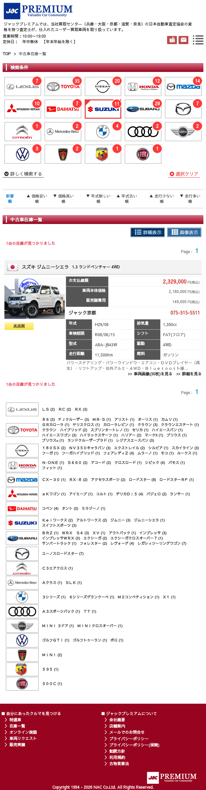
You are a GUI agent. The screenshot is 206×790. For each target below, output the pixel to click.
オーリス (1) (148, 419)
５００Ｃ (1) (52, 683)
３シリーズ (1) (54, 596)
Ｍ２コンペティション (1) (139, 596)
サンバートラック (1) (59, 543)
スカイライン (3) (185, 447)
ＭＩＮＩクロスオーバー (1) (100, 625)
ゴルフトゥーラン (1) (90, 640)
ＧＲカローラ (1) (55, 424)
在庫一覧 (17, 726)
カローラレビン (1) (118, 424)
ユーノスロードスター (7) (63, 553)
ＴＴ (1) (89, 611)
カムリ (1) (169, 419)
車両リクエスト (23, 738)
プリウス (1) (176, 435)
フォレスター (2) (93, 543)
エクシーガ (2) (95, 538)
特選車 (15, 719)
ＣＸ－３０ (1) (54, 479)
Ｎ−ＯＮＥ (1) (53, 462)
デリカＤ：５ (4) (129, 493)
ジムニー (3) (121, 520)
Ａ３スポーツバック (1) (61, 611)
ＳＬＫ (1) (73, 582)
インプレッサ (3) (153, 532)
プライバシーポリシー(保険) (134, 744)
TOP (6, 53)
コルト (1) (104, 493)
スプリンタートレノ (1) (110, 429)
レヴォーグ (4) (122, 543)
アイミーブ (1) (81, 493)
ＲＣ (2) (64, 409)
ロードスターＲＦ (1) (176, 479)
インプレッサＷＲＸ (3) (61, 538)
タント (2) (70, 508)
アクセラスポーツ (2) (108, 479)
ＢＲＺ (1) (50, 532)
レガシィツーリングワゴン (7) (161, 543)
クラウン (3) (147, 424)
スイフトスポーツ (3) (59, 525)
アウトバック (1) (122, 532)
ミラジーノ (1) (94, 508)
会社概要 (117, 719)
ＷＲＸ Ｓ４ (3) (75, 532)
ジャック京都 (82, 312)
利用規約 (117, 757)
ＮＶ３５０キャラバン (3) (90, 447)
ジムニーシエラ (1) (149, 520)
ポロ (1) (117, 640)
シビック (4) (155, 462)
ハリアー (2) (131, 435)
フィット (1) (52, 467)
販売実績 (17, 744)
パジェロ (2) (156, 493)
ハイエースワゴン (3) (59, 435)
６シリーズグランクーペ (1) (91, 596)
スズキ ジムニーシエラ (45, 267)
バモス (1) (176, 462)
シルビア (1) (158, 447)
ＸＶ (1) (99, 532)
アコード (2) (101, 462)
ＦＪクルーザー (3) (73, 419)
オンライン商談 (23, 732)
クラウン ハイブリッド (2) (64, 429)
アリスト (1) (124, 419)
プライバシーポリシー (128, 738)
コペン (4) (50, 508)
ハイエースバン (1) (167, 429)
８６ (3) (48, 419)
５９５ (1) (50, 669)
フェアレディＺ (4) (118, 453)
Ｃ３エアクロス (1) (57, 568)
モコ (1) (167, 453)
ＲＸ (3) (81, 409)
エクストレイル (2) (129, 447)
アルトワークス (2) (91, 520)
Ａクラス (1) (52, 582)
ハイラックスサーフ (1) (99, 435)
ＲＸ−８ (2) (78, 479)
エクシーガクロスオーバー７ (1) (137, 538)
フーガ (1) (50, 453)
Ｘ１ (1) (169, 596)
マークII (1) (154, 435)
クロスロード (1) (128, 462)
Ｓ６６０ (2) (77, 462)
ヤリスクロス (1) (86, 424)
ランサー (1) (180, 493)
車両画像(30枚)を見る (153, 373)
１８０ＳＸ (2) (54, 447)
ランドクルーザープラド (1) (90, 440)
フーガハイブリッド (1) (81, 453)
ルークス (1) (187, 453)
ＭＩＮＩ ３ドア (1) (58, 625)
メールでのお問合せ (127, 732)
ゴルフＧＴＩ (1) (55, 640)
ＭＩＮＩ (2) (52, 654)
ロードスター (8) (142, 479)
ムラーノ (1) (147, 453)
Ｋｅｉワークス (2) (57, 520)
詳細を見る (192, 373)
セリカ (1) (140, 429)
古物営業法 (119, 763)
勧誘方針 (117, 751)
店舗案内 (117, 726)
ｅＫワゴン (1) (54, 493)
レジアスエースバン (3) (135, 440)
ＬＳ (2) (48, 409)
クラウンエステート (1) (180, 424)
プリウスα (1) (53, 440)
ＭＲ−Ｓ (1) (102, 419)
